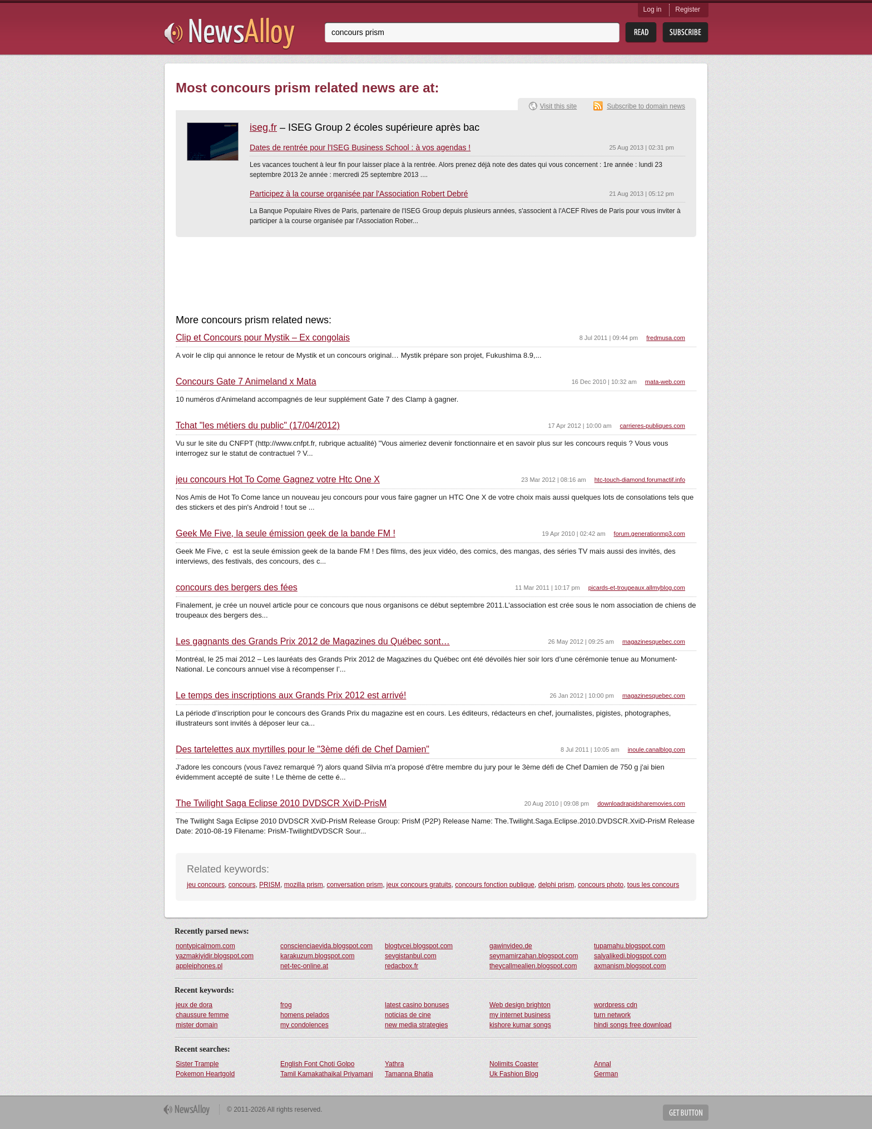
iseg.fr (263, 127)
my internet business (520, 1015)
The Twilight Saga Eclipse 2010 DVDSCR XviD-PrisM (281, 803)
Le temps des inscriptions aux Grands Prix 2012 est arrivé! (291, 695)
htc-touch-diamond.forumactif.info (639, 479)
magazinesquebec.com (653, 641)
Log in (652, 9)
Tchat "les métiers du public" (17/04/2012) (258, 425)
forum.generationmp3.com (649, 533)
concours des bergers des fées (237, 587)
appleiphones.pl (199, 966)
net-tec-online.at (304, 966)
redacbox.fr (401, 966)
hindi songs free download (632, 1025)
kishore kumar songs (520, 1025)
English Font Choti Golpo (317, 1064)
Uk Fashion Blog (513, 1074)
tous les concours (653, 885)
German (606, 1074)
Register (687, 9)
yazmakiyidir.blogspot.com (215, 956)
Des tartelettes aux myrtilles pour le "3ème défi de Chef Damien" (302, 749)
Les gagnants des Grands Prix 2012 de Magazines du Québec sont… (313, 641)
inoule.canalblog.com (656, 749)
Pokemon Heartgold (205, 1074)
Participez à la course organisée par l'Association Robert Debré (359, 193)
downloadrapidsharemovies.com (641, 803)
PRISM (269, 885)
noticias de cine (408, 1015)
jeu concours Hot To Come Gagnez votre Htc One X (278, 479)
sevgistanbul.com (411, 956)
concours (242, 885)
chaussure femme (202, 1015)
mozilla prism (303, 885)
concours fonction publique (494, 885)
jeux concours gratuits (419, 885)
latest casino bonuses (417, 1005)
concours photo (600, 885)
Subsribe (685, 32)
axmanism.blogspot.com (630, 966)
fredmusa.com (665, 337)
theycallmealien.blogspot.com (533, 966)
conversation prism (354, 885)
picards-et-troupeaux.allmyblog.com (636, 587)
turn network (612, 1015)
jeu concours (206, 885)
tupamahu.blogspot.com (629, 946)
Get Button (685, 1113)
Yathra (394, 1064)
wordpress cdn (615, 1005)
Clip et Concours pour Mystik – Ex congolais (263, 337)
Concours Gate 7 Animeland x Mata (246, 381)
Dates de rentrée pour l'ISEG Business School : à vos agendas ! (360, 147)
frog (286, 1005)
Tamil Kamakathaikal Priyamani (326, 1074)
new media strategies (416, 1025)
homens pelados (304, 1015)
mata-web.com (665, 381)
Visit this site (558, 106)
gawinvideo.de (510, 946)
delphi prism (556, 885)
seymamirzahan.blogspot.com (533, 956)
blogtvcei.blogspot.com (419, 946)
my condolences (304, 1025)
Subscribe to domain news (646, 106)
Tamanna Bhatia (409, 1074)
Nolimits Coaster (513, 1064)
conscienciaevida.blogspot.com (326, 946)
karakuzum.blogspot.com (317, 956)
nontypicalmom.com (205, 946)
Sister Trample (197, 1064)
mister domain (196, 1025)
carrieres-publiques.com (652, 425)
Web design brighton (520, 1005)
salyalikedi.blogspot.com (630, 956)
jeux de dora (194, 1005)
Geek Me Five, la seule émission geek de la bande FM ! (285, 533)
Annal (602, 1064)
